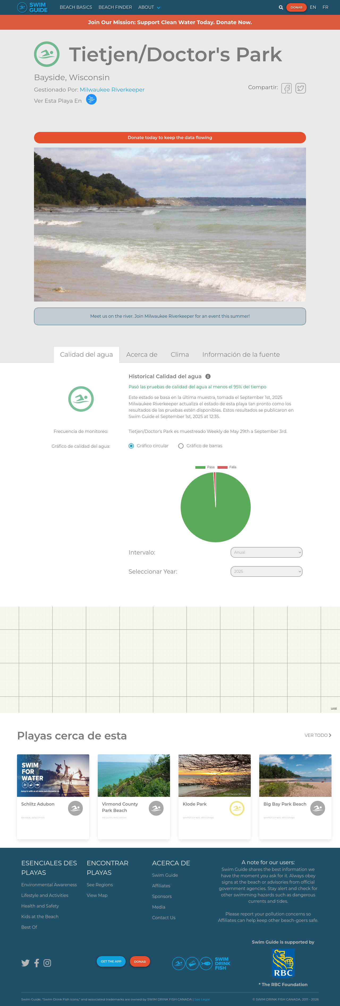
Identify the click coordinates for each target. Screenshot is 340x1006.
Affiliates (161, 885)
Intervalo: (142, 552)
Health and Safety (40, 906)
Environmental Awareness (49, 884)
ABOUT (146, 7)
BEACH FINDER (115, 7)
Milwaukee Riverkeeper (112, 89)
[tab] (86, 354)
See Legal (202, 999)
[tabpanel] (170, 476)
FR (325, 7)
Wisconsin (89, 77)
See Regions (100, 884)
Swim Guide (165, 875)
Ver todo (318, 735)
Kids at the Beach (39, 916)
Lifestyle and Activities (44, 895)
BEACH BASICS (76, 7)
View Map (97, 895)
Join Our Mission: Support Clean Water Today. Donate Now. (170, 22)
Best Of (29, 927)
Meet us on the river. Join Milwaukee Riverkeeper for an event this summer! (170, 316)
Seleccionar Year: (153, 571)
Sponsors (162, 896)
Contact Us (164, 917)
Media (158, 907)
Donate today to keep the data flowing (170, 137)
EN (313, 7)
